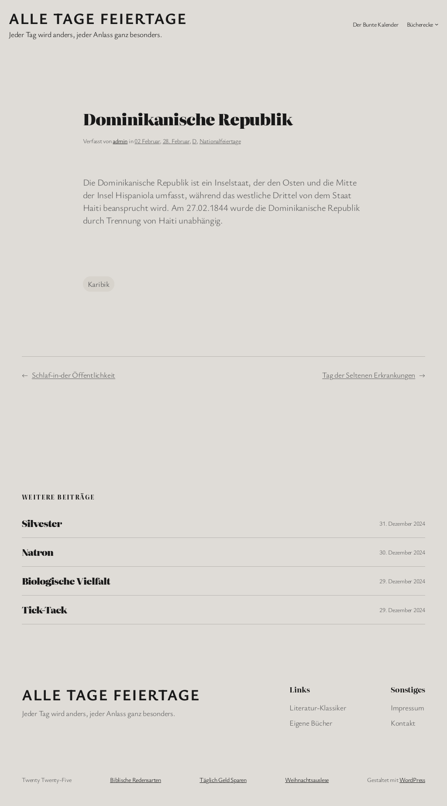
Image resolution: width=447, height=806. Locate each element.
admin (120, 141)
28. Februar (176, 141)
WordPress (412, 779)
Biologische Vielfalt (66, 580)
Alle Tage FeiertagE (98, 17)
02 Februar (147, 141)
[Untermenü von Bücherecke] (436, 24)
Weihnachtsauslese (307, 779)
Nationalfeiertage (220, 141)
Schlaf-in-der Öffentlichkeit (73, 375)
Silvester (42, 523)
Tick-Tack (44, 609)
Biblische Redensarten (135, 779)
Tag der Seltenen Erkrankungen (368, 375)
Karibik (99, 284)
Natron (37, 552)
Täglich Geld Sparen (222, 779)
